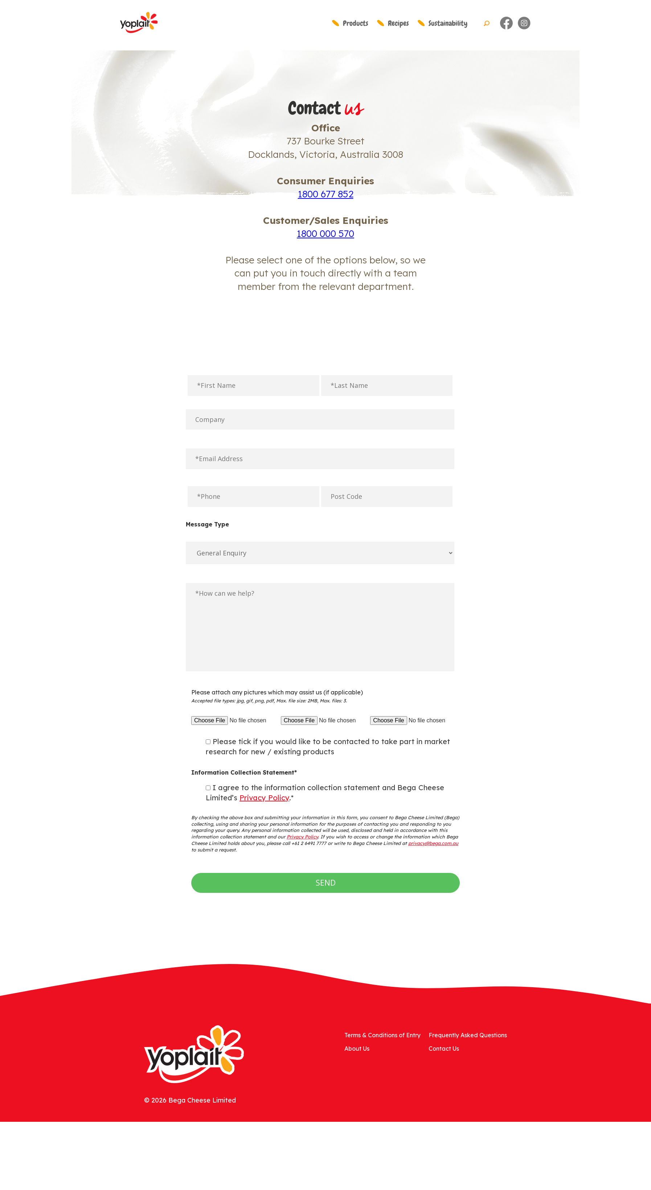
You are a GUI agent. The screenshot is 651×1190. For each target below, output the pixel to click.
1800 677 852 (325, 194)
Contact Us (444, 1048)
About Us (356, 1048)
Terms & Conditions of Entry (382, 1035)
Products (355, 23)
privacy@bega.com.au (433, 843)
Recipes (398, 23)
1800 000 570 (325, 233)
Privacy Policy (264, 797)
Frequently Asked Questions (468, 1035)
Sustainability (448, 23)
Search (486, 23)
